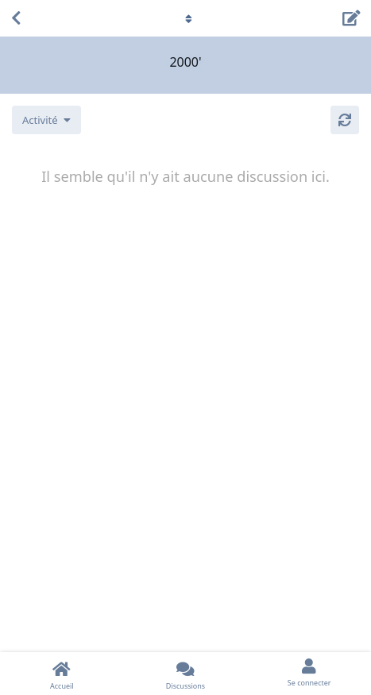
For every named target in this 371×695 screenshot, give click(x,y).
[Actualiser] (344, 120)
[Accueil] (62, 673)
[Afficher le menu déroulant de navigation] (185, 18)
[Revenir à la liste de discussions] (16, 18)
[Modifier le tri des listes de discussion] (46, 120)
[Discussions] (186, 673)
